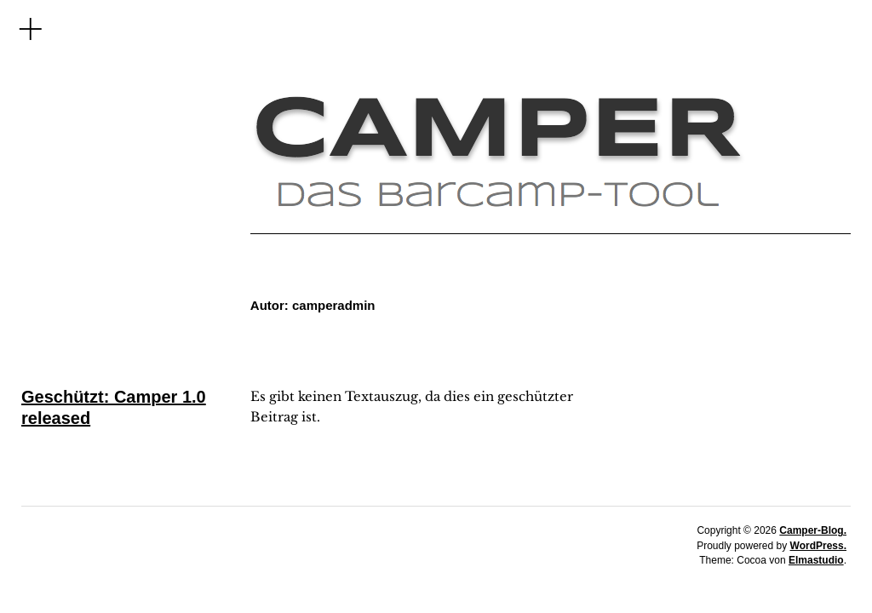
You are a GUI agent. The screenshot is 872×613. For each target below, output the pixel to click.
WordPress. (818, 546)
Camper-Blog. (812, 530)
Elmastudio (816, 560)
